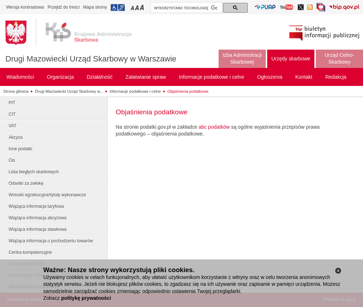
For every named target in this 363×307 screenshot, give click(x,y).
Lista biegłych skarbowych (34, 171)
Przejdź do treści (64, 7)
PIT (12, 102)
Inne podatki (20, 148)
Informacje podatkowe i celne (135, 91)
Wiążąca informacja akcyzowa (38, 217)
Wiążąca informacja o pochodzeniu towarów (51, 240)
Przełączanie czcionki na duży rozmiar (142, 7)
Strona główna (15, 91)
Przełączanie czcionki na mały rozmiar (132, 7)
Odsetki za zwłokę (26, 183)
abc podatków (213, 127)
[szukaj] (185, 8)
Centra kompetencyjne (30, 252)
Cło (12, 160)
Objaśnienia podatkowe (188, 91)
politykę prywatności (86, 298)
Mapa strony (95, 7)
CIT (12, 114)
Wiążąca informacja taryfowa (36, 206)
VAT (13, 125)
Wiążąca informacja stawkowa (38, 229)
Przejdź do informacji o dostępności (118, 7)
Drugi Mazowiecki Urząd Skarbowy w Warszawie (90, 58)
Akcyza (16, 137)
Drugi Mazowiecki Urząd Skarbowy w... (69, 91)
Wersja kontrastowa (25, 7)
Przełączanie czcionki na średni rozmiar (137, 7)
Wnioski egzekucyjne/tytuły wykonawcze (47, 194)
